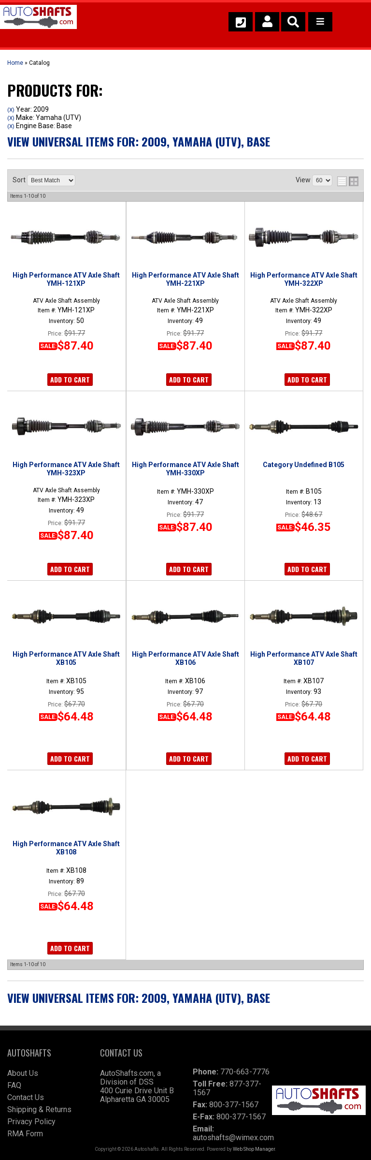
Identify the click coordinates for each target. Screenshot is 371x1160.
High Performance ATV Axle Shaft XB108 (66, 847)
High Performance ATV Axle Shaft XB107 (303, 658)
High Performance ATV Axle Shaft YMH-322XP (303, 279)
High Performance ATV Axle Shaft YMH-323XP (66, 468)
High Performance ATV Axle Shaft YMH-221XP (185, 279)
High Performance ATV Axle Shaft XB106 (185, 658)
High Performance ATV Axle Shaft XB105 (66, 658)
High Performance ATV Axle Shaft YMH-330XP (185, 468)
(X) (10, 109)
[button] (293, 21)
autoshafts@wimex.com (233, 1137)
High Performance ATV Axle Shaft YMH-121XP (66, 279)
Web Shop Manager (254, 1149)
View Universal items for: (138, 141)
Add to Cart (70, 379)
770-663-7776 (245, 1071)
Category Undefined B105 (303, 465)
